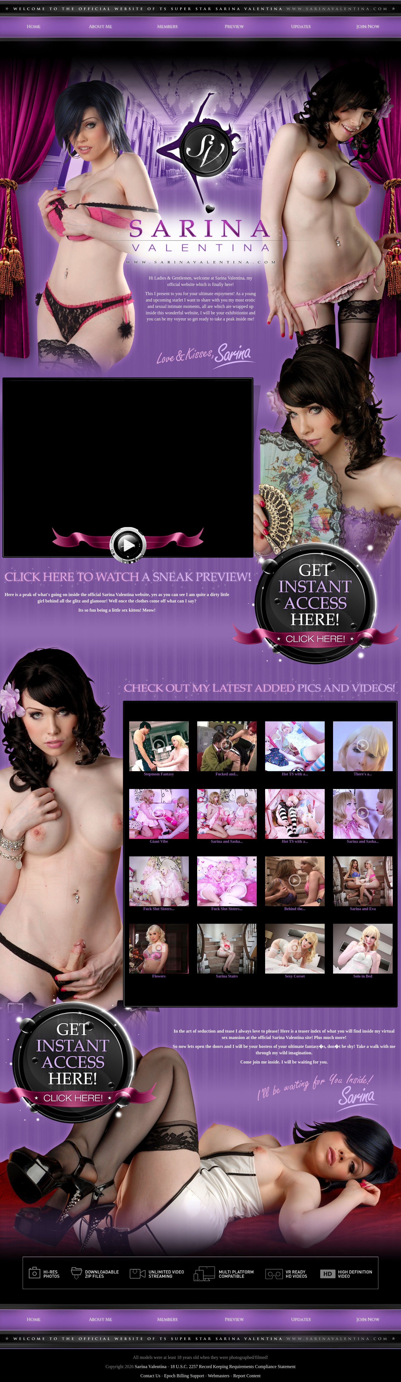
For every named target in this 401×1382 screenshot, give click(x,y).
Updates (300, 26)
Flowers (158, 976)
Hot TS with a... (295, 774)
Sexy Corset (295, 976)
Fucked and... (227, 774)
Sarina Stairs (227, 976)
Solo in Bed (362, 976)
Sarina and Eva (363, 909)
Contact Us (150, 1375)
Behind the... (294, 909)
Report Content (246, 1375)
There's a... (363, 774)
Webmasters (218, 1375)
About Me (100, 26)
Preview (234, 26)
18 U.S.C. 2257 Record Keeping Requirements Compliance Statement (232, 1366)
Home (33, 26)
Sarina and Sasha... (227, 841)
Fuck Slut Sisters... (159, 909)
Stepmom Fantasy (159, 774)
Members (167, 26)
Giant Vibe (159, 841)
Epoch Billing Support (184, 1375)
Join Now (367, 26)
